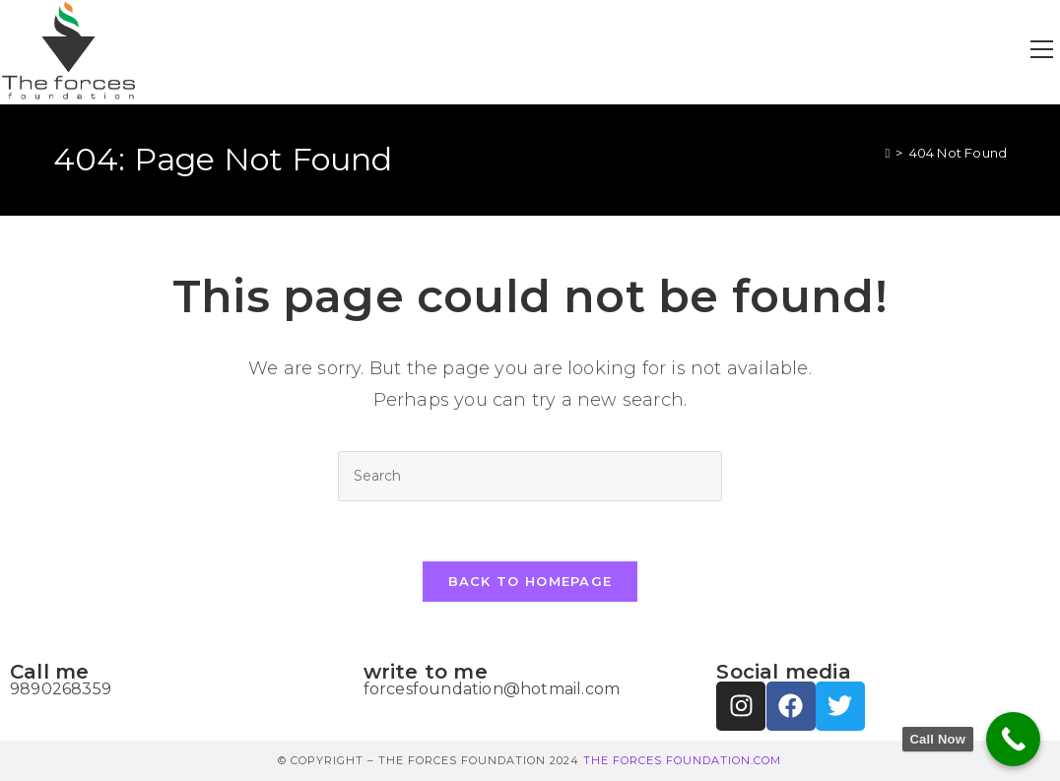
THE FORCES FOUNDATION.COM (682, 760)
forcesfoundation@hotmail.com (492, 689)
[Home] (887, 153)
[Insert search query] (530, 476)
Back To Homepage (530, 581)
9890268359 (60, 689)
